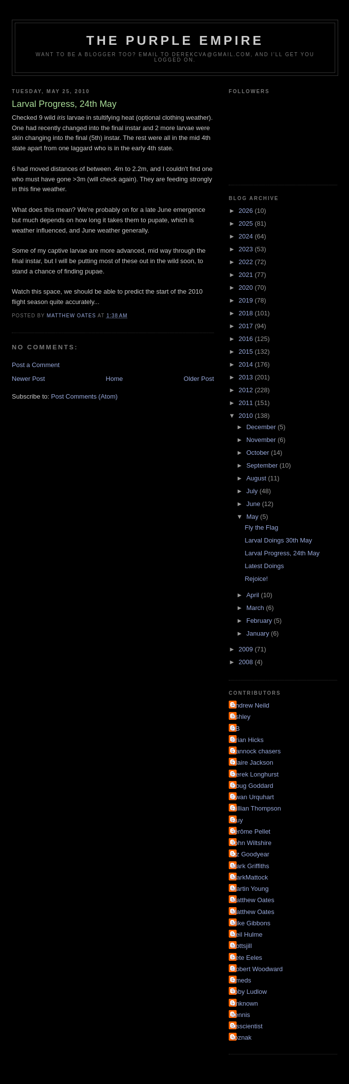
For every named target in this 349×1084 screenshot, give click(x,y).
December (262, 427)
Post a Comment (36, 365)
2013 (247, 377)
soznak (241, 1037)
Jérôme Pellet (250, 831)
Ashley (240, 716)
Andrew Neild (250, 705)
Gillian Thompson (256, 808)
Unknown (244, 1003)
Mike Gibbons (250, 923)
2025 (247, 223)
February (260, 620)
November (262, 439)
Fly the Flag (261, 527)
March (256, 607)
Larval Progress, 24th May (281, 553)
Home (114, 378)
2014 (247, 364)
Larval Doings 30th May (278, 540)
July (253, 491)
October (258, 452)
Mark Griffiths (250, 866)
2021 (247, 274)
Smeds (241, 980)
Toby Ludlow (249, 991)
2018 (247, 313)
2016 (247, 338)
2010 (247, 415)
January (258, 633)
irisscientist (247, 1026)
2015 (247, 351)
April (253, 595)
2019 (247, 300)
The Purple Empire (175, 40)
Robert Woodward (257, 969)
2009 (247, 649)
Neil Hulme (247, 934)
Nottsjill (241, 945)
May (253, 516)
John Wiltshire (251, 843)
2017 (247, 326)
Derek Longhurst (255, 774)
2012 (247, 390)
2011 (247, 402)
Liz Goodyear (250, 854)
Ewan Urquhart (252, 797)
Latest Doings (264, 566)
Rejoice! (256, 578)
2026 (247, 210)
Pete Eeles (246, 957)
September (262, 465)
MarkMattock (249, 877)
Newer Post (28, 378)
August (257, 478)
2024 (247, 236)
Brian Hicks (247, 740)
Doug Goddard (252, 785)
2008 (247, 662)
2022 (247, 262)
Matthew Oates (252, 900)
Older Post (199, 378)
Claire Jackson (252, 762)
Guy (237, 820)
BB (235, 728)
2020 (247, 287)
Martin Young (250, 888)
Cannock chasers (255, 751)
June (254, 504)
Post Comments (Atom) (84, 396)
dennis (240, 1014)
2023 (247, 249)
